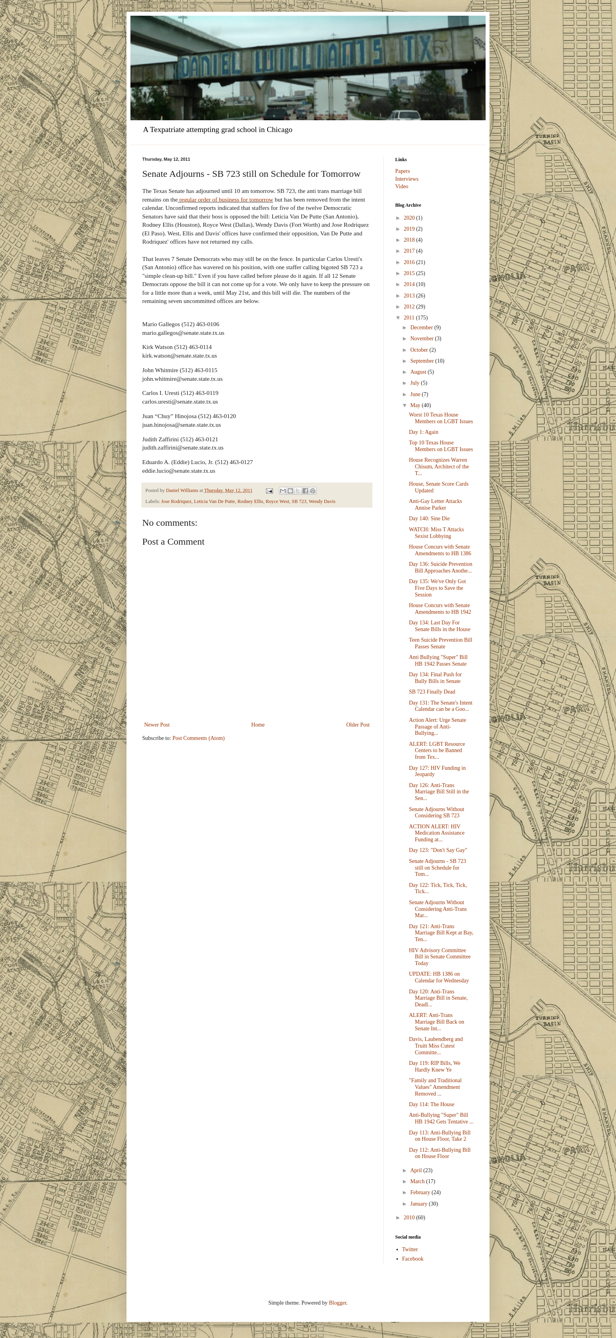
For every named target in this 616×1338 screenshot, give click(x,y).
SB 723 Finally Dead (432, 692)
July (415, 383)
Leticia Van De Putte (214, 501)
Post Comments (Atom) (198, 738)
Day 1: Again (423, 432)
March (418, 1181)
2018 (410, 240)
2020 (410, 218)
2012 (410, 307)
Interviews (406, 179)
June (416, 394)
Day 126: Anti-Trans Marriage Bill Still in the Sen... (439, 792)
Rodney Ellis (250, 501)
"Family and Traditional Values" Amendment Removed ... (435, 1087)
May (416, 405)
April (416, 1170)
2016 (410, 262)
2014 (410, 284)
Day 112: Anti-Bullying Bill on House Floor (440, 1153)
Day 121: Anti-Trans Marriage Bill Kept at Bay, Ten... (441, 933)
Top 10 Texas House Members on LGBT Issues (441, 446)
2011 (410, 318)
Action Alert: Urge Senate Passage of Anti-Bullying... (437, 726)
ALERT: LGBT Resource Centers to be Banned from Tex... (437, 750)
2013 (410, 296)
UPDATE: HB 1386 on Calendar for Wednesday (439, 977)
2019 (410, 229)
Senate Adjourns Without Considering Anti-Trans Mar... (438, 909)
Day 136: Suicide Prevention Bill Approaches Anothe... (440, 567)
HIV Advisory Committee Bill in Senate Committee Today (440, 957)
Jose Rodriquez (176, 501)
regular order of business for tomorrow (226, 199)
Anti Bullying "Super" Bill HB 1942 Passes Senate (438, 660)
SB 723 (299, 501)
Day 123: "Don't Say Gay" (438, 850)
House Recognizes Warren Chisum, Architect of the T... (439, 466)
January (419, 1204)
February (420, 1192)
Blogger (337, 1303)
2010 (410, 1218)
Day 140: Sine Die (429, 518)
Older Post (358, 725)
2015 (410, 273)
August (418, 372)
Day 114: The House (431, 1104)
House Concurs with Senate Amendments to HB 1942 (440, 608)
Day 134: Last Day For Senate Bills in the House (440, 626)
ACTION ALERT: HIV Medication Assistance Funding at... (436, 833)
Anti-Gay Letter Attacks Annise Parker (435, 504)
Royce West (277, 501)
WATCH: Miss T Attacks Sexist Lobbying (436, 533)
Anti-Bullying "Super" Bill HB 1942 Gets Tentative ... (441, 1118)
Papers (402, 171)
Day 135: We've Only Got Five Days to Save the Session (437, 588)
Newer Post (157, 725)
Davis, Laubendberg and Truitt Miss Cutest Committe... (436, 1045)
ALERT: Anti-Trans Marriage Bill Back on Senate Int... (436, 1021)
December (422, 327)
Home (258, 725)
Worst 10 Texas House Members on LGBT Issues (441, 418)
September (422, 361)
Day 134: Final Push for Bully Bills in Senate (435, 678)
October (419, 350)
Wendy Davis (322, 501)
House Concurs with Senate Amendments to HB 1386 (440, 550)
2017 (410, 251)
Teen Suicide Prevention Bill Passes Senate (440, 643)
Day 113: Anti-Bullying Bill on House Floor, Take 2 (440, 1136)
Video (401, 186)
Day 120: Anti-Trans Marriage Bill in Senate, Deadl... (438, 998)
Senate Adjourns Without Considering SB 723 (436, 812)
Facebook (413, 1259)
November (422, 338)
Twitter (410, 1249)
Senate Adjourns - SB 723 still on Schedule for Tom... (437, 867)
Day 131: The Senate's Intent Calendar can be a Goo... (441, 706)
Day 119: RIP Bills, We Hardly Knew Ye (434, 1066)
